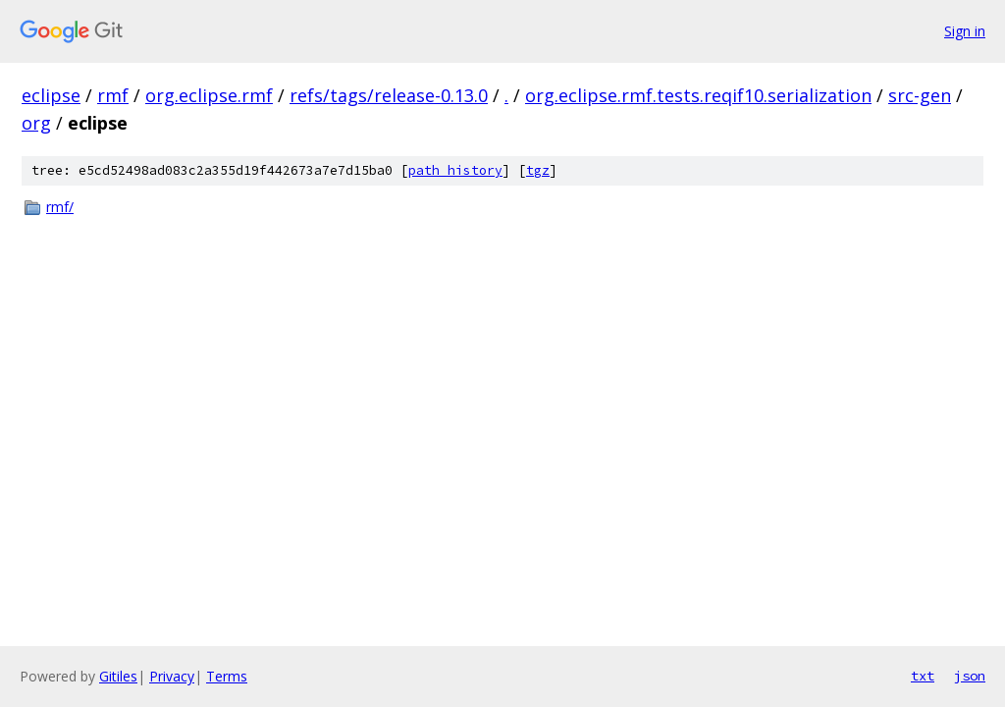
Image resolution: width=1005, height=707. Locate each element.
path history (455, 170)
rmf (113, 95)
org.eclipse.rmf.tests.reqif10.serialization (698, 95)
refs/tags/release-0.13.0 (389, 95)
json (969, 675)
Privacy (171, 676)
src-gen (919, 95)
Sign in (964, 31)
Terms (226, 676)
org (36, 123)
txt (922, 675)
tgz (538, 170)
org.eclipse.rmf (209, 95)
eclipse (51, 95)
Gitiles (118, 676)
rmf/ (60, 206)
